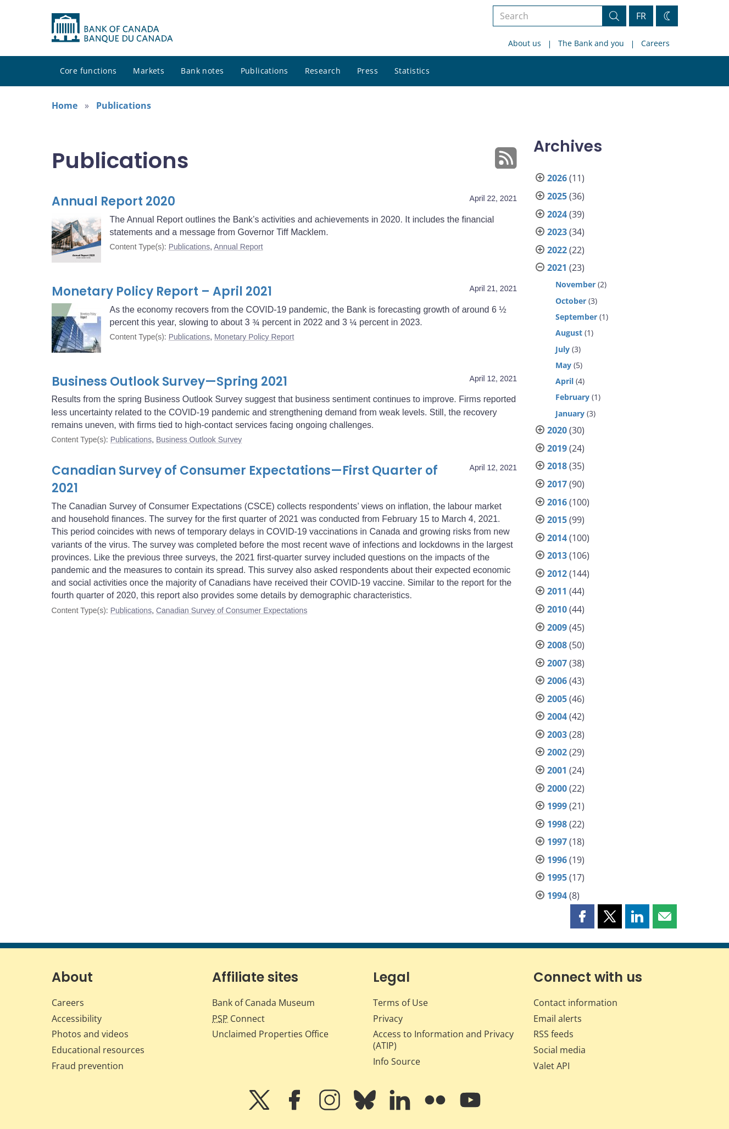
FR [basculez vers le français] (641, 16)
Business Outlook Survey (199, 439)
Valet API (551, 1066)
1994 (557, 895)
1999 (557, 806)
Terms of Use (400, 1003)
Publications (264, 70)
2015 (557, 520)
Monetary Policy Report (254, 336)
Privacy (388, 1019)
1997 (557, 842)
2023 (557, 232)
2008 (557, 645)
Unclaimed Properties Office (270, 1034)
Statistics (412, 70)
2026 (557, 178)
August (568, 332)
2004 (557, 716)
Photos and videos (90, 1034)
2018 (557, 466)
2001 (557, 770)
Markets (148, 70)
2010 (557, 609)
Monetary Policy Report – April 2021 (162, 291)
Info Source (396, 1061)
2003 (557, 734)
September (576, 317)
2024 (557, 214)
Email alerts (557, 1019)
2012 (557, 574)
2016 (557, 502)
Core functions (88, 70)
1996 (557, 860)
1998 (557, 824)
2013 (557, 555)
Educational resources (98, 1050)
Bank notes (202, 70)
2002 (557, 752)
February (572, 397)
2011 (557, 591)
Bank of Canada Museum (263, 1003)
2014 (557, 538)
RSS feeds (553, 1034)
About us (524, 43)
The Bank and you (591, 43)
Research (323, 70)
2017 (557, 484)
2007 (557, 663)
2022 (557, 250)
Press (367, 70)
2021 (557, 268)
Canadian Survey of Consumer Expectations (231, 610)
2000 (557, 788)
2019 (557, 448)
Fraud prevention (88, 1066)
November (575, 284)
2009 (557, 627)
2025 (557, 196)
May (563, 365)
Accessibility (77, 1019)
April (564, 381)
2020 (557, 430)
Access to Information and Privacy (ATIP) (443, 1040)
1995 (557, 877)
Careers (655, 43)
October (570, 301)
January (570, 413)
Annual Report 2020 (113, 201)
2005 (557, 699)
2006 (557, 681)
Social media (559, 1050)
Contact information (575, 1003)
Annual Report (238, 246)
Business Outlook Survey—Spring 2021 (169, 381)
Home (64, 105)
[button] (582, 916)
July (562, 349)
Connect (238, 1019)
